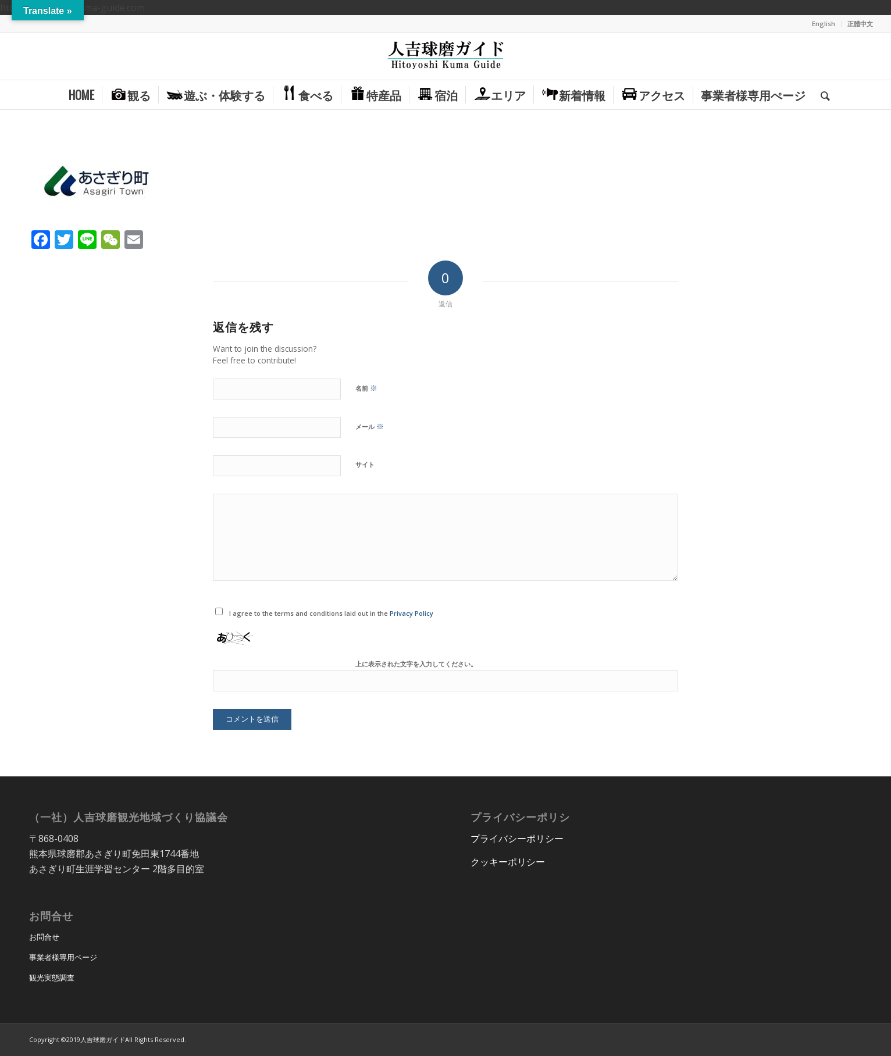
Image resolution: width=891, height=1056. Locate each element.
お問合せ (44, 937)
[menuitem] (824, 24)
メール (369, 426)
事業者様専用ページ (63, 957)
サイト (365, 464)
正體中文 (860, 23)
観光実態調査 (51, 977)
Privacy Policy (411, 613)
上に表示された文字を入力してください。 (416, 663)
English (823, 23)
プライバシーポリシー (517, 838)
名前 (366, 388)
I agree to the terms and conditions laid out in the (331, 613)
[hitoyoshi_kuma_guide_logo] (445, 56)
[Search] (821, 94)
